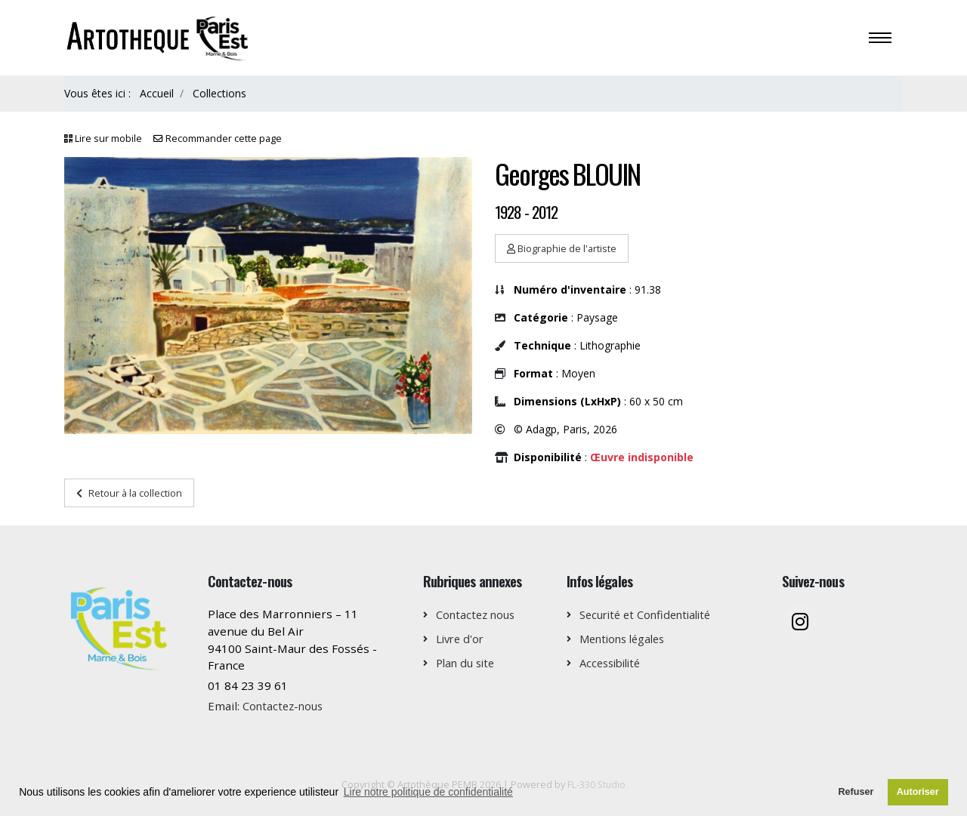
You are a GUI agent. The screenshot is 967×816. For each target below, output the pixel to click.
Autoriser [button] (918, 792)
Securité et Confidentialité (650, 614)
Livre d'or (461, 638)
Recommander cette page (223, 138)
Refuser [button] (855, 792)
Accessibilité (613, 662)
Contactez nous (478, 614)
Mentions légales (626, 638)
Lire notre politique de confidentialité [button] (428, 792)
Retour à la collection (129, 493)
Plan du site (468, 662)
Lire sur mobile (108, 138)
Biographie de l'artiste (561, 248)
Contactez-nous (286, 705)
